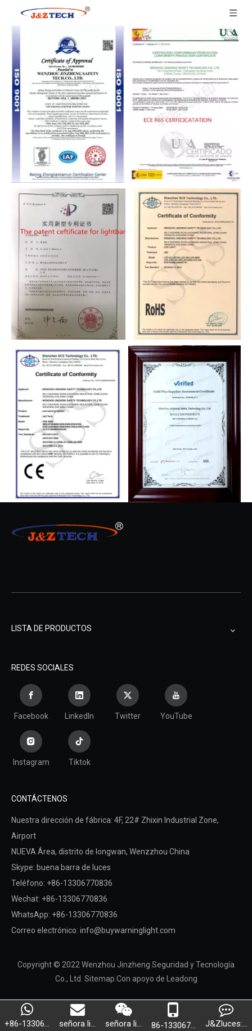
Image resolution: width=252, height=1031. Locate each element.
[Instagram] (31, 749)
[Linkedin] (79, 703)
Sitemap (99, 978)
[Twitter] (127, 703)
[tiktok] (79, 749)
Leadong (181, 978)
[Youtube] (176, 703)
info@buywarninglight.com (128, 930)
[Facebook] (31, 703)
